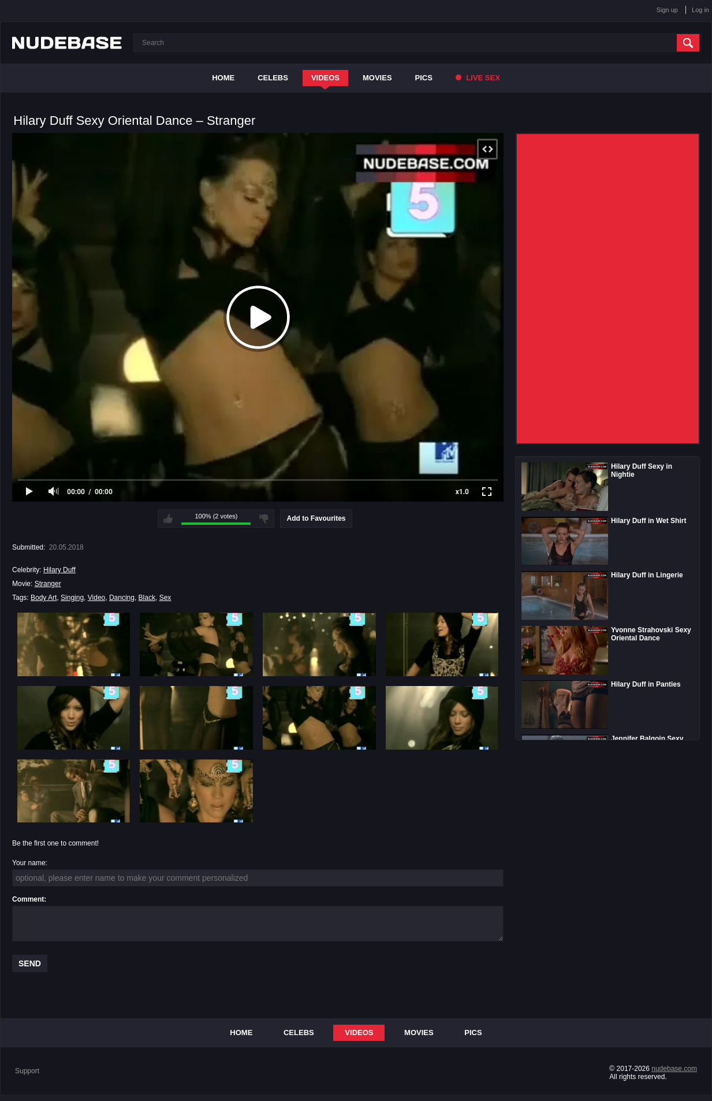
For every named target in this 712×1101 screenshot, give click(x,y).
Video (96, 598)
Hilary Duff (59, 570)
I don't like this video (264, 518)
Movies (377, 77)
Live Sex (478, 77)
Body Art (44, 598)
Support (27, 1071)
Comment (28, 899)
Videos (325, 77)
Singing (72, 598)
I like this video (168, 518)
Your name (29, 863)
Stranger (48, 584)
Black (147, 598)
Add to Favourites (315, 518)
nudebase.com (674, 1069)
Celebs (273, 77)
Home (223, 77)
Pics (424, 77)
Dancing (122, 598)
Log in (700, 9)
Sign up (667, 9)
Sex (165, 598)
